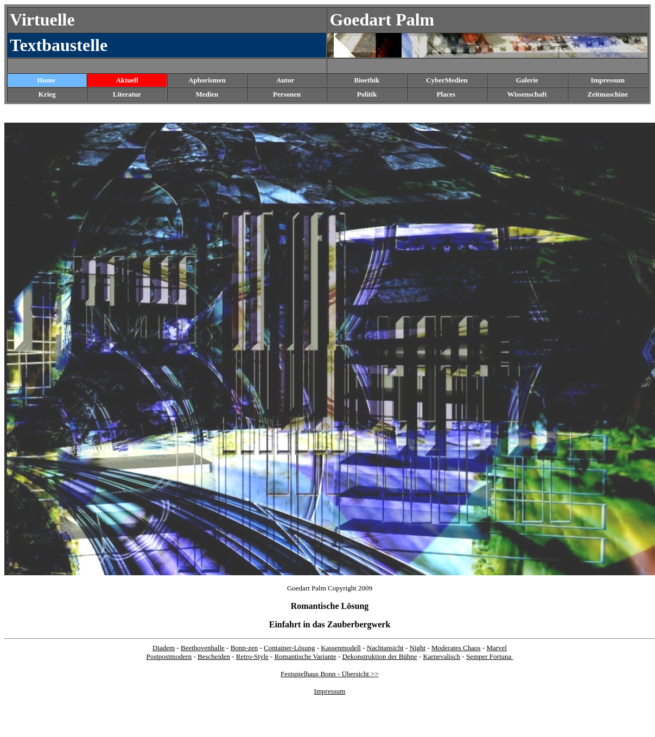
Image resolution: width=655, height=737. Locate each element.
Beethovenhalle (203, 648)
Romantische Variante (305, 656)
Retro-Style (252, 656)
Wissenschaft (527, 94)
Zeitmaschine (608, 94)
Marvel (496, 648)
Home (46, 80)
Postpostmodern (169, 656)
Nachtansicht (385, 648)
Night (418, 648)
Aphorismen (207, 80)
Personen (287, 94)
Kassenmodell (341, 648)
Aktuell (127, 80)
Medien (206, 94)
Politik (367, 94)
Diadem (163, 648)
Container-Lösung (289, 648)
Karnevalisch (441, 656)
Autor (285, 80)
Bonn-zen (244, 648)
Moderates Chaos (456, 648)
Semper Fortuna (489, 656)
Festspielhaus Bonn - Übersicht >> (330, 674)
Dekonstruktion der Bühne (379, 656)
